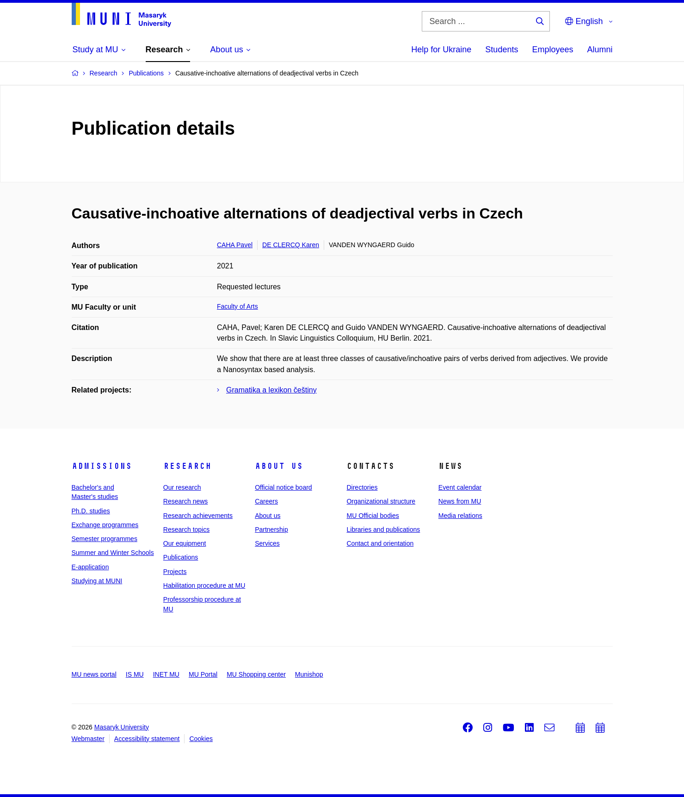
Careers (266, 501)
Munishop (309, 674)
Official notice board (283, 487)
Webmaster (88, 738)
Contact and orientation (379, 543)
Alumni (599, 49)
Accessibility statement (147, 738)
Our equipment (184, 543)
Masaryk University (121, 727)
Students (501, 49)
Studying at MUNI (97, 581)
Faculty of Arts (237, 306)
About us (279, 466)
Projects (175, 571)
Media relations (460, 515)
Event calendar (459, 487)
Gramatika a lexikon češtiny (271, 390)
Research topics (186, 529)
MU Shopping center (256, 674)
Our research (182, 487)
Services (267, 543)
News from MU (459, 501)
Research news (185, 501)
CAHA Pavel (235, 245)
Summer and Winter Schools (113, 552)
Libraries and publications (383, 529)
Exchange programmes (105, 525)
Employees (552, 49)
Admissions (102, 466)
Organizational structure (380, 501)
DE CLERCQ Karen (290, 245)
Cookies (201, 738)
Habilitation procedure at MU (204, 585)
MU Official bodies (372, 515)
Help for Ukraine (441, 49)
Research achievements (198, 515)
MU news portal (94, 674)
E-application (90, 567)
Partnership (271, 529)
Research (187, 466)
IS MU (135, 674)
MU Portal (203, 674)
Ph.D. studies (91, 511)
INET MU (166, 674)
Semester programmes (104, 538)
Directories (361, 487)
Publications (180, 557)
